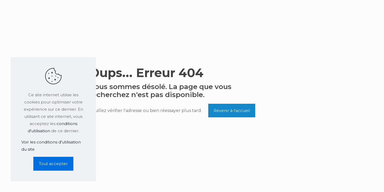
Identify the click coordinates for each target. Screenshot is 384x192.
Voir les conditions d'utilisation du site (51, 145)
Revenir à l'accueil (232, 110)
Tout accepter (53, 163)
